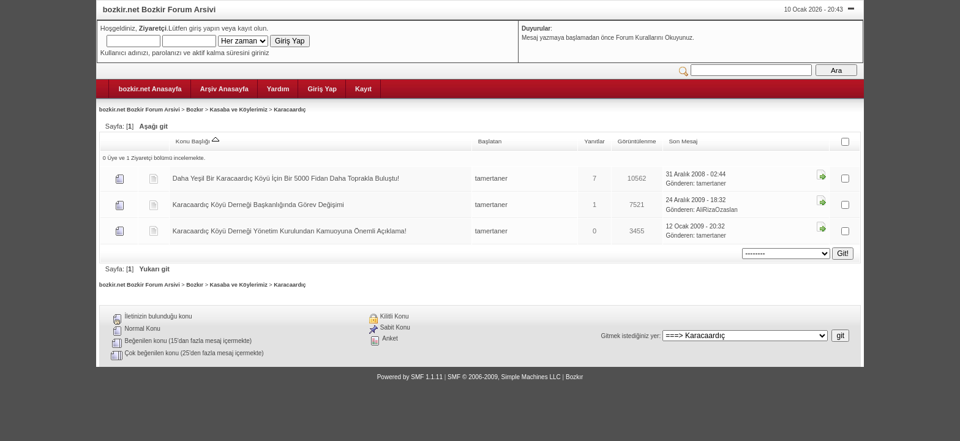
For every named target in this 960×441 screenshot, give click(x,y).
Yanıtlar (594, 141)
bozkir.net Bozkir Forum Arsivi (139, 110)
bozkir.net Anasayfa (150, 88)
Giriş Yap (322, 88)
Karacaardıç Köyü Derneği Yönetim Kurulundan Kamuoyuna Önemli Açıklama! (290, 231)
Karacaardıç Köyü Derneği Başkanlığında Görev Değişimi (258, 204)
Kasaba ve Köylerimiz (239, 110)
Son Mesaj (683, 141)
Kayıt (363, 88)
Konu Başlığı (197, 141)
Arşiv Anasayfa (224, 88)
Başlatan (490, 141)
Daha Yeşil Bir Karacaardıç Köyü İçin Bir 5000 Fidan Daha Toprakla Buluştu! (286, 178)
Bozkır (194, 110)
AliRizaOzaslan (717, 209)
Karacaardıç (290, 110)
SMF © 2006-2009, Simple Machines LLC (504, 377)
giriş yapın (204, 28)
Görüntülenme (637, 141)
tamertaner (491, 178)
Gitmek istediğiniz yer (630, 336)
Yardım (278, 88)
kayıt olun (252, 28)
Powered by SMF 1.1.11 (410, 377)
